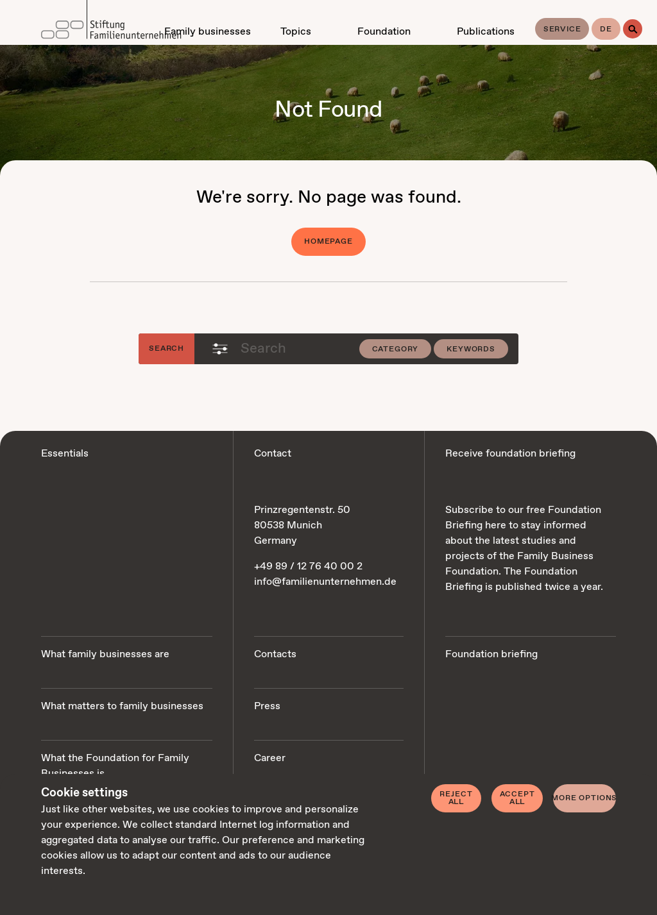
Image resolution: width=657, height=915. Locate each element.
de (606, 29)
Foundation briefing (491, 654)
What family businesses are (105, 654)
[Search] (632, 28)
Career (270, 758)
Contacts (275, 654)
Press (267, 706)
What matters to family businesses (122, 706)
